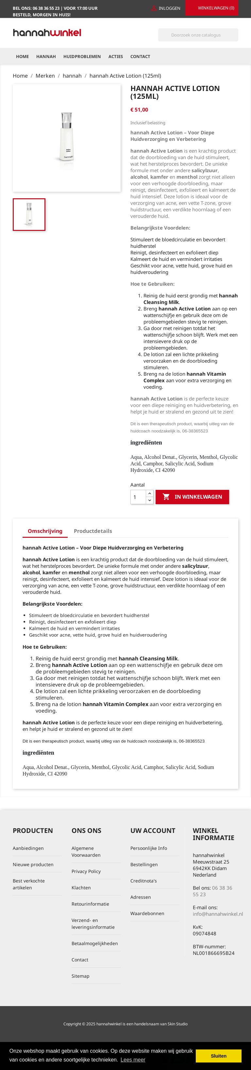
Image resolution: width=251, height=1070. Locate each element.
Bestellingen (144, 864)
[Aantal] (138, 497)
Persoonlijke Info (148, 848)
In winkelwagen (192, 497)
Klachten (81, 887)
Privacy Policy (86, 871)
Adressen (140, 897)
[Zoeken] (198, 34)
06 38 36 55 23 (212, 890)
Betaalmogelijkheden (95, 943)
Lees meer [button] (133, 1059)
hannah (46, 56)
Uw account (153, 830)
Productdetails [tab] (93, 531)
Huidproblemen (82, 56)
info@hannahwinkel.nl (218, 914)
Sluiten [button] (218, 1056)
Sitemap (81, 976)
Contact (140, 56)
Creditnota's (143, 881)
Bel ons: (36, 8)
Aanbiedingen (28, 848)
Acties (116, 56)
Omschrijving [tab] (45, 531)
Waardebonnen (147, 913)
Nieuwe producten (33, 864)
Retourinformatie (90, 904)
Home (22, 56)
